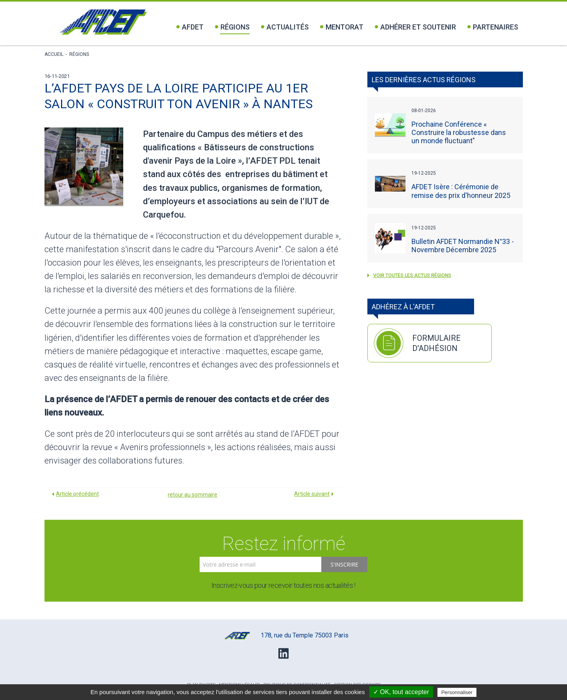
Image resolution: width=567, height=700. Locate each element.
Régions (232, 27)
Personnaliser (457, 692)
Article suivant (312, 494)
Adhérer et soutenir (415, 27)
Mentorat (341, 27)
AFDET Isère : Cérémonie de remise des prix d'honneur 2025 (460, 191)
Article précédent (77, 494)
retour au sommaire (192, 494)
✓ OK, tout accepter (401, 692)
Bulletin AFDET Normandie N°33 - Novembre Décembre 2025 (462, 245)
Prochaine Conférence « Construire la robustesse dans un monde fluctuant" (458, 132)
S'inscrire (344, 564)
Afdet (190, 27)
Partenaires (492, 27)
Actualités (285, 27)
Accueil (53, 54)
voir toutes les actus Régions (409, 275)
